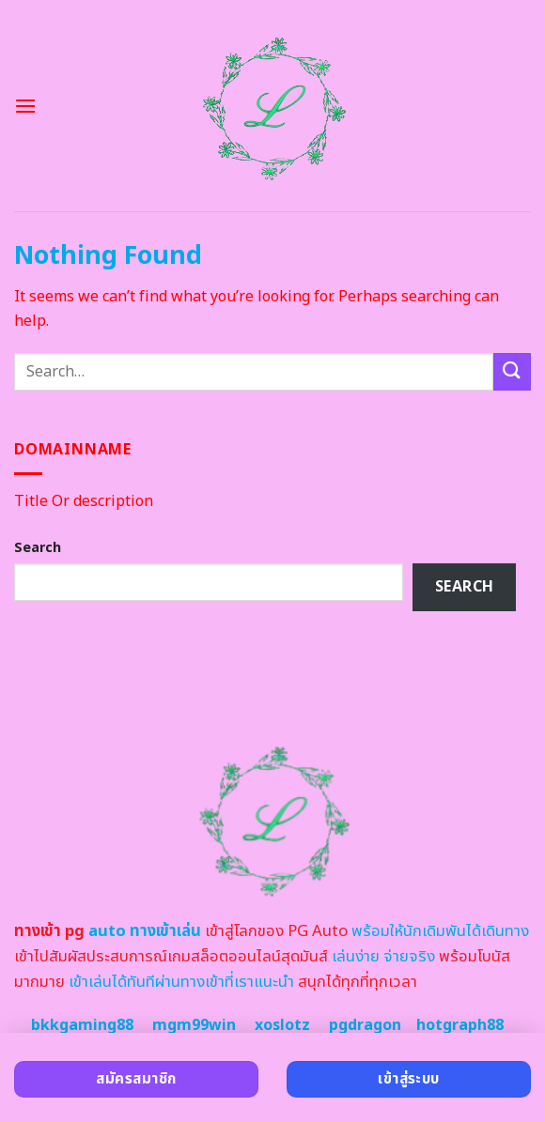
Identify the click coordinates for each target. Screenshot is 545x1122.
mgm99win (194, 1025)
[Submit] (512, 371)
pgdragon (365, 1025)
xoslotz (282, 1025)
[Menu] (25, 106)
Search (37, 548)
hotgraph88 (460, 1025)
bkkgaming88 (82, 1025)
